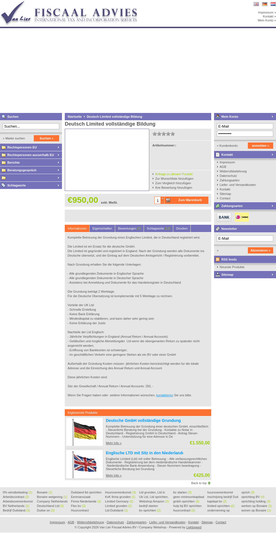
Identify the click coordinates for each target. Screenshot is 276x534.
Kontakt (227, 154)
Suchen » (47, 138)
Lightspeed (193, 527)
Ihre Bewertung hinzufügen (173, 187)
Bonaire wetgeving (52, 497)
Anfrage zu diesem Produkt (174, 174)
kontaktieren (164, 395)
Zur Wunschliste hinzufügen (174, 178)
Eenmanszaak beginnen (81, 497)
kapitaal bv (217, 501)
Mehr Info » (114, 443)
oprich (247, 492)
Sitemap (225, 193)
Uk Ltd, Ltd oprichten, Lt (154, 497)
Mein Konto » (267, 20)
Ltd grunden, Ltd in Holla (152, 493)
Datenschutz (228, 175)
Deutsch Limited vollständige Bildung (114, 116)
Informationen (77, 228)
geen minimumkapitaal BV (188, 497)
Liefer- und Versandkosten (238, 184)
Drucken (182, 228)
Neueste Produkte (232, 267)
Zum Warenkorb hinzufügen (190, 201)
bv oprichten (150, 510)
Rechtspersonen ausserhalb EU (30, 155)
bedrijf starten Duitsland (148, 506)
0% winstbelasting (17, 492)
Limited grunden (118, 506)
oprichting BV (252, 497)
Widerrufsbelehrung (233, 171)
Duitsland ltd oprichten (86, 493)
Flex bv (78, 506)
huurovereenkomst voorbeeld (220, 493)
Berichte (13, 162)
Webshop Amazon (154, 501)
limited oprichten (221, 506)
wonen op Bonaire (256, 510)
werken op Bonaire (256, 506)
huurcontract (184, 510)
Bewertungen (129, 228)
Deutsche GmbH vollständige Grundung (143, 420)
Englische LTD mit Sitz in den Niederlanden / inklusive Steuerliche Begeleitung (179, 453)
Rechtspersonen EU (22, 147)
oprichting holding (255, 501)
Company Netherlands (52, 502)
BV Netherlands (16, 506)
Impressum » (267, 12)
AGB (223, 166)
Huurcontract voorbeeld (80, 511)
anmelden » (260, 145)
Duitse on (46, 510)
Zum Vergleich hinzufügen (173, 183)
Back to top (199, 483)
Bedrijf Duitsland (16, 510)
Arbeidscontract (16, 497)
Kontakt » (269, 16)
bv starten (182, 492)
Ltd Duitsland (116, 510)
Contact (225, 198)
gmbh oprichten (186, 501)
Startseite (75, 116)
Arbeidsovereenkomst (18, 502)
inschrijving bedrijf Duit (222, 497)
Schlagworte (16, 185)
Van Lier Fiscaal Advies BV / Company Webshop (74, 2)
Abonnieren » (260, 250)
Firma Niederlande (86, 501)
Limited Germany (119, 501)
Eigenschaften (102, 228)
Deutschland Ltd (50, 506)
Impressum (227, 162)
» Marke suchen (14, 138)
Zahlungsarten (229, 180)
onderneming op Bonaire (218, 511)
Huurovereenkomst (120, 492)
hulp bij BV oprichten (187, 506)
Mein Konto (229, 116)
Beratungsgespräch (21, 170)
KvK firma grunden (120, 497)
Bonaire (44, 492)
